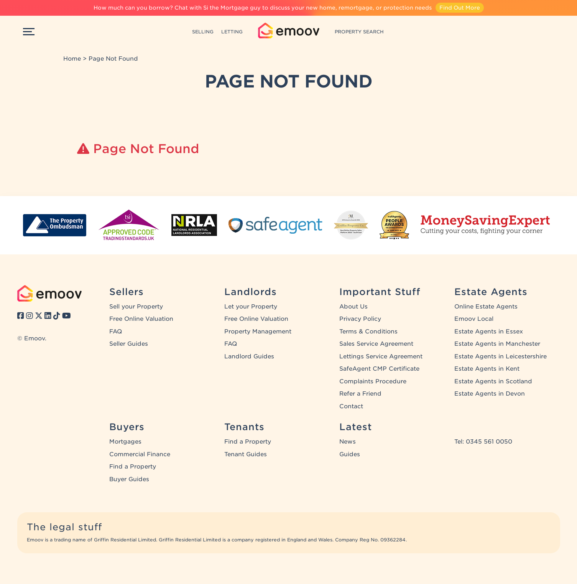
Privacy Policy (360, 318)
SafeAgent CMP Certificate (379, 368)
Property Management (257, 331)
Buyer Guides (129, 479)
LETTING (232, 32)
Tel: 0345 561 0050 (483, 441)
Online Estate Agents (486, 306)
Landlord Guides (249, 356)
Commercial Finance (139, 454)
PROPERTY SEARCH (359, 32)
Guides (349, 454)
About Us (353, 306)
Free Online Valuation (141, 318)
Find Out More (459, 8)
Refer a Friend (360, 393)
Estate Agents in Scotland (493, 381)
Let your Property (250, 306)
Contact (351, 406)
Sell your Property (136, 306)
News (347, 441)
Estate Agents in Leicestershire (500, 356)
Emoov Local (473, 318)
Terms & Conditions (368, 331)
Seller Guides (128, 343)
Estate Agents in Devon (489, 393)
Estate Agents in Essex (488, 331)
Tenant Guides (245, 454)
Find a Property (132, 466)
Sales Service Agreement (376, 343)
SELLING (203, 32)
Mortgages (125, 441)
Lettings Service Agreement (380, 356)
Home (72, 58)
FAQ (115, 331)
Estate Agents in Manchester (497, 343)
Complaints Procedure (372, 381)
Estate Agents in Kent (486, 368)
